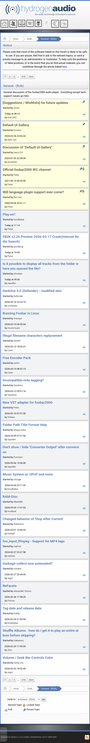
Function (18, 457)
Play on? (9, 214)
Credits (26, 737)
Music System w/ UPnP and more (28, 474)
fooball (11, 533)
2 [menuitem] (9, 76)
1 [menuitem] (5, 76)
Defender (18, 296)
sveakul (17, 568)
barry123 (18, 152)
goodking (18, 246)
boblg (16, 613)
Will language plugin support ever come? (33, 192)
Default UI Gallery (16, 125)
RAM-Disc (10, 497)
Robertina (19, 524)
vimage (17, 479)
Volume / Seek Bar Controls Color (28, 658)
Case (10, 350)
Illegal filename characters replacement (32, 336)
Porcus (11, 600)
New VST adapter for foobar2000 (27, 402)
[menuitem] (18, 76)
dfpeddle (18, 501)
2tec (10, 650)
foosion (17, 130)
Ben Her (18, 197)
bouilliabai (19, 219)
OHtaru (11, 417)
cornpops (12, 305)
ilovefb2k (12, 162)
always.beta (20, 430)
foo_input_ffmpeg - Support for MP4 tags (34, 541)
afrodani (18, 273)
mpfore (17, 546)
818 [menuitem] (23, 76)
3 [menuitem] (14, 76)
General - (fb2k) (49, 39)
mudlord (12, 511)
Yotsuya (18, 318)
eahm (16, 363)
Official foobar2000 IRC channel (27, 170)
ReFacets (10, 586)
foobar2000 (30, 39)
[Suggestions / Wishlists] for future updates (35, 103)
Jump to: (11, 699)
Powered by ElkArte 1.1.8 (11, 737)
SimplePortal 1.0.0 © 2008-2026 (44, 737)
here (64, 66)
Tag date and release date (22, 608)
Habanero (19, 640)
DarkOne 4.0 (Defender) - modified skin (32, 291)
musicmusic (14, 328)
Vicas (16, 108)
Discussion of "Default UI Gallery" (27, 147)
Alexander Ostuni (22, 591)
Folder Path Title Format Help (25, 425)
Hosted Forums (16, 39)
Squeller (12, 283)
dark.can (12, 139)
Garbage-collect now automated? (28, 563)
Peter (16, 175)
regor (10, 578)
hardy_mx (19, 662)
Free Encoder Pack (17, 358)
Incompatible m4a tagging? (23, 380)
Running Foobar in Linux (21, 313)
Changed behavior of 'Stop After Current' (33, 519)
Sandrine (18, 385)
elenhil (17, 340)
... (18, 76)
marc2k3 (12, 117)
